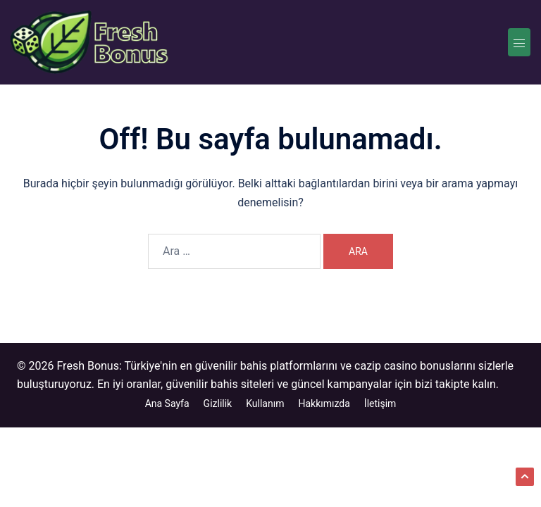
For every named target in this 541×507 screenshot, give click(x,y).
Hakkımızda (323, 403)
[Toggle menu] (519, 42)
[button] (525, 477)
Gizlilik (218, 403)
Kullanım (265, 403)
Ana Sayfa (167, 403)
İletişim (380, 403)
